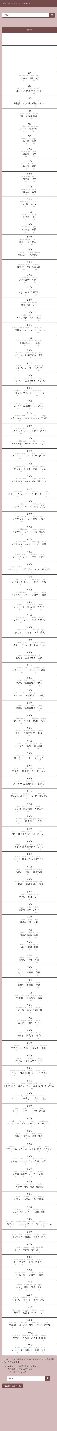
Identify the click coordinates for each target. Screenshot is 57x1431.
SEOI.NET (6, 3)
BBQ (24, 1372)
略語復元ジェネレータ (22, 3)
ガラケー (17, 1372)
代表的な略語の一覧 (12, 1385)
